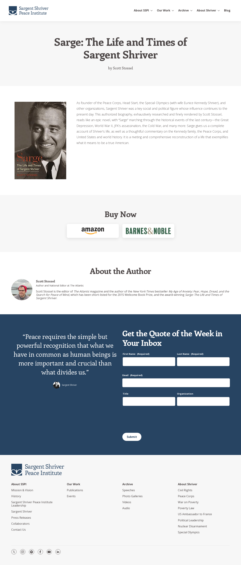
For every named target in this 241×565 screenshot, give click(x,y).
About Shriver (206, 10)
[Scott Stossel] (21, 289)
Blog (227, 10)
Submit (132, 437)
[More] (151, 10)
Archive (183, 10)
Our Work (73, 484)
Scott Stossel (45, 281)
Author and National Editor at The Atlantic (60, 285)
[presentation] (149, 420)
